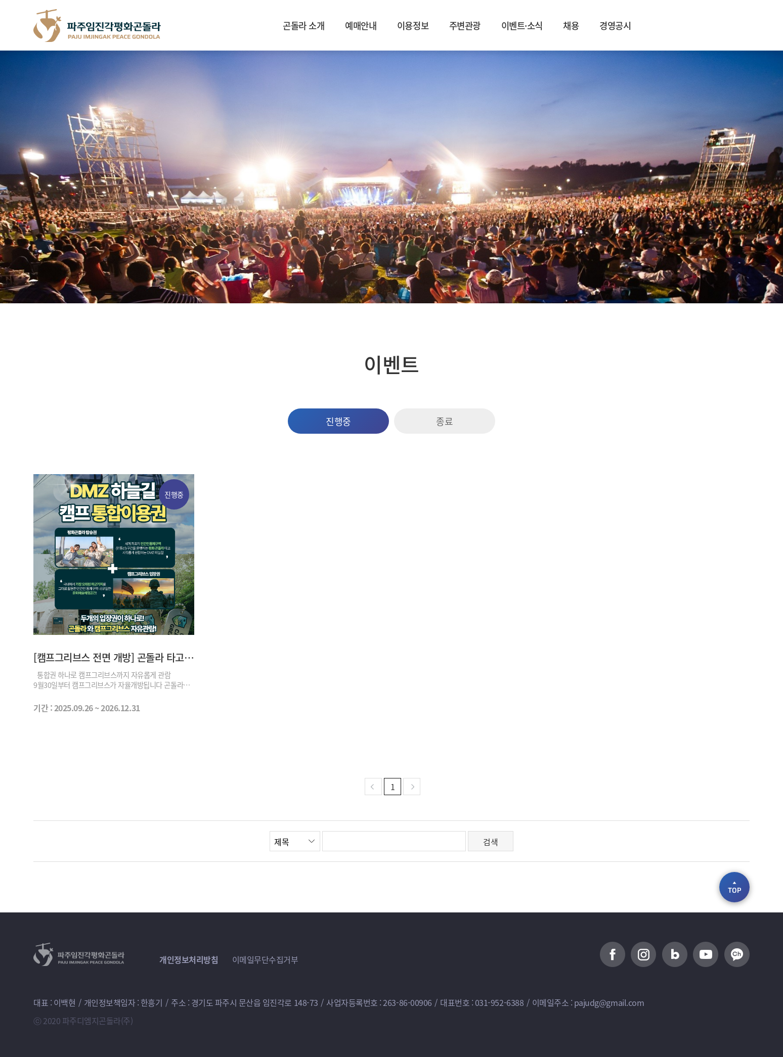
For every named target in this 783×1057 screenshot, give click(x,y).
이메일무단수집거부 (265, 959)
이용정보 (407, 25)
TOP (734, 886)
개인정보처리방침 (188, 959)
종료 (444, 421)
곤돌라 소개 (287, 25)
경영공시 (632, 25)
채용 (584, 25)
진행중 (338, 421)
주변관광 (465, 25)
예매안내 (350, 25)
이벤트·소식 (529, 25)
